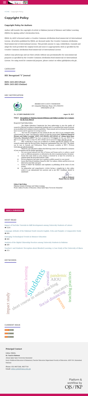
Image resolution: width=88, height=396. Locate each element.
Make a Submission (14, 210)
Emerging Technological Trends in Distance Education (25, 237)
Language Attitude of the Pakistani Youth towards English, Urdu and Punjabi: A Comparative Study (43, 231)
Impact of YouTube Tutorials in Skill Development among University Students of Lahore (38, 225)
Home (7, 12)
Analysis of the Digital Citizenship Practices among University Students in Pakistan (36, 242)
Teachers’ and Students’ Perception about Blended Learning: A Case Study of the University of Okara (44, 248)
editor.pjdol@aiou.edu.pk (21, 369)
